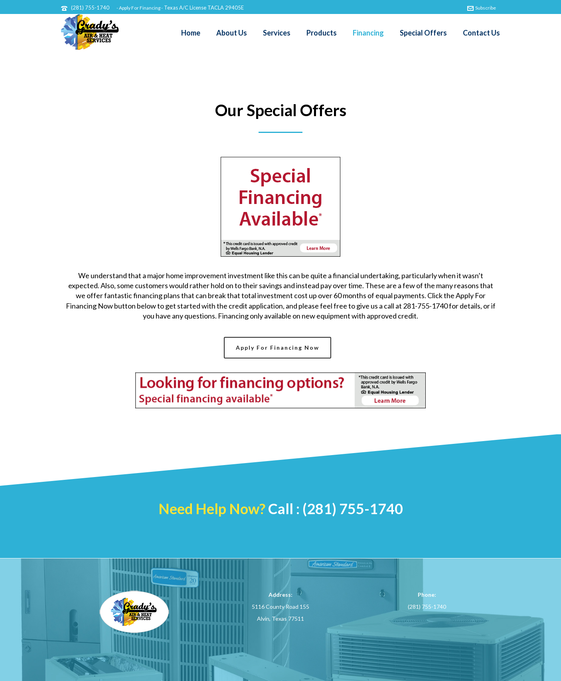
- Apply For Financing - (140, 8)
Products (321, 32)
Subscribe (481, 8)
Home (190, 32)
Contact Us (481, 32)
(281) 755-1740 (90, 7)
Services (276, 32)
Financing (368, 32)
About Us (231, 32)
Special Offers (423, 32)
